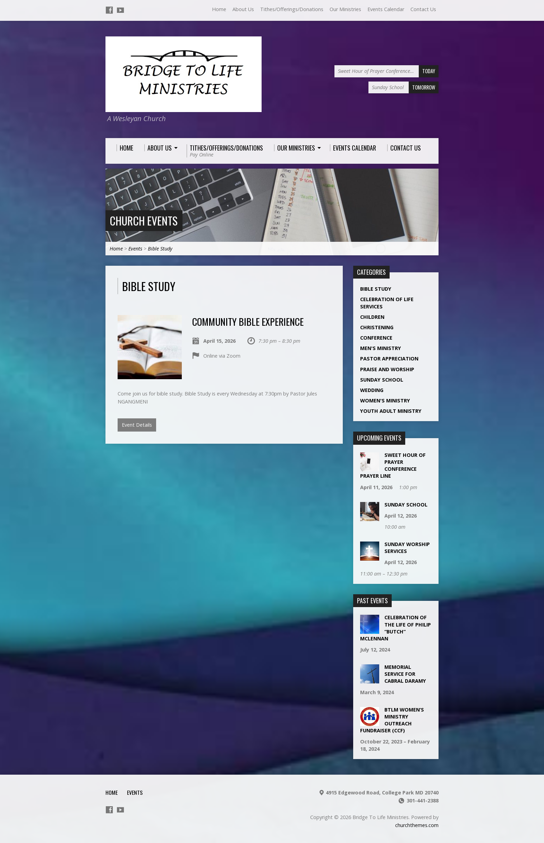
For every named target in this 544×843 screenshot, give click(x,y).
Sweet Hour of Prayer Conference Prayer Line (393, 465)
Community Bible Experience (248, 321)
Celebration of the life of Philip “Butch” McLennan (395, 627)
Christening (376, 327)
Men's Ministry (380, 348)
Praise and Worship (387, 369)
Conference (376, 337)
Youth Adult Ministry (391, 411)
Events (135, 248)
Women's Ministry (385, 400)
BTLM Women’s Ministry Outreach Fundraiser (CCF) (392, 720)
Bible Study (160, 248)
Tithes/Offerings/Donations (291, 9)
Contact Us (423, 9)
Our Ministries (345, 9)
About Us (243, 9)
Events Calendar (385, 9)
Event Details (137, 425)
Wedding (371, 390)
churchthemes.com (417, 825)
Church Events (144, 220)
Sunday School (381, 379)
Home (219, 9)
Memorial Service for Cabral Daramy (405, 674)
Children (372, 317)
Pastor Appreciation (389, 358)
